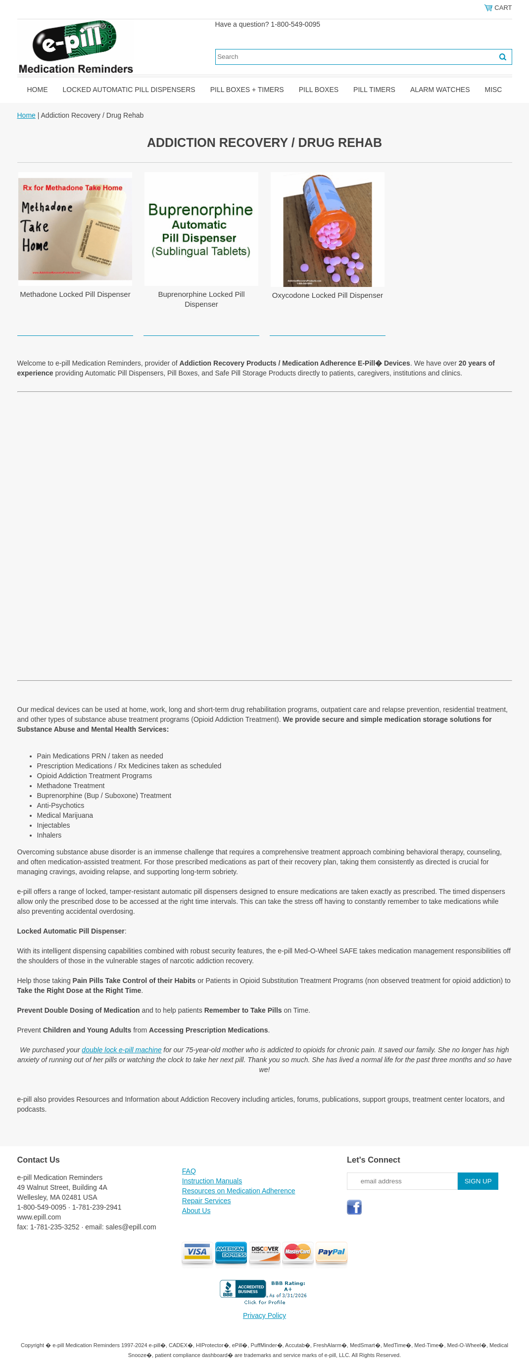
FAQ (189, 1171)
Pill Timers (374, 90)
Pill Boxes (318, 90)
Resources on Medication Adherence (238, 1191)
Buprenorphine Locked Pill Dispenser (201, 299)
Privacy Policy (264, 1315)
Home (37, 90)
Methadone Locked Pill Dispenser (75, 294)
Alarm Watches (440, 90)
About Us (196, 1211)
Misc (493, 90)
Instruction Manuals (212, 1181)
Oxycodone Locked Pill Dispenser (327, 295)
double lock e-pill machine (121, 1050)
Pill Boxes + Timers (247, 90)
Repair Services (206, 1201)
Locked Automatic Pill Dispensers (129, 90)
